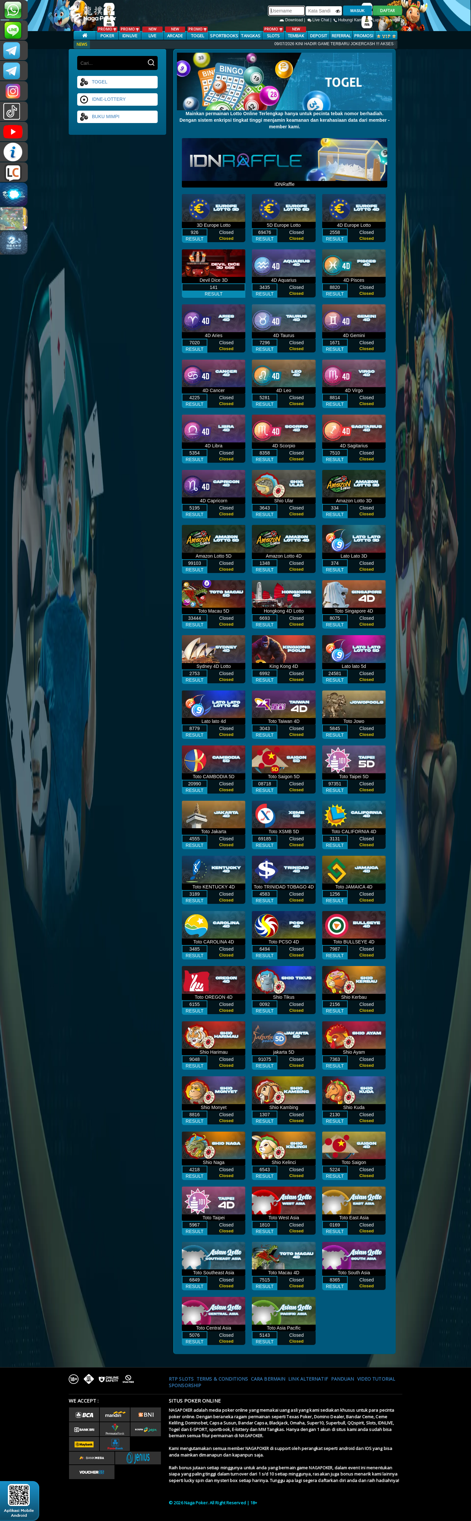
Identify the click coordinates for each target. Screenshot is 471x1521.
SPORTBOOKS (224, 36)
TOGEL (197, 33)
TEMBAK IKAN (296, 36)
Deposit (318, 36)
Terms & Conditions (222, 1379)
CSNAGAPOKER (14, 50)
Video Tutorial (376, 1379)
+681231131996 (14, 10)
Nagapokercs (14, 71)
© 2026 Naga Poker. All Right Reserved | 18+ (213, 1503)
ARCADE (175, 33)
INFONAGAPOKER (14, 152)
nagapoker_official (14, 30)
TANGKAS (250, 36)
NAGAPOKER (180, 1410)
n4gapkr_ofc (14, 91)
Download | (292, 20)
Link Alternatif (308, 1379)
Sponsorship (185, 1385)
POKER (107, 33)
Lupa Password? (385, 20)
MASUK (357, 11)
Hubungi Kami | (350, 20)
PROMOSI (364, 36)
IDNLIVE (130, 33)
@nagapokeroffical (14, 111)
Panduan (342, 1379)
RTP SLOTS (181, 1379)
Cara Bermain (268, 1379)
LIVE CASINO (152, 36)
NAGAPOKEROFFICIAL (14, 131)
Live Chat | (320, 20)
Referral (341, 36)
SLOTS (273, 33)
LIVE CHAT (14, 172)
